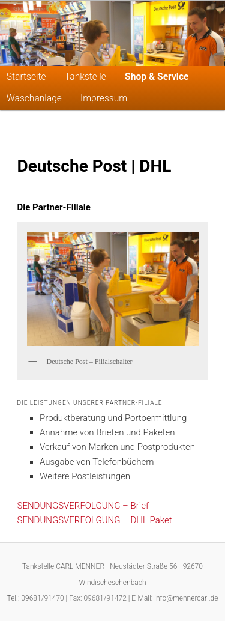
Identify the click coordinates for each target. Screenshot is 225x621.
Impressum (103, 98)
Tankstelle (85, 76)
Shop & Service (156, 76)
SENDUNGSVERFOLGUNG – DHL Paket (94, 520)
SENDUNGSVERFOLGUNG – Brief (83, 505)
